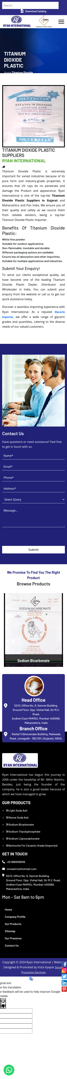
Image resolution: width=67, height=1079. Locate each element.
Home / (7, 74)
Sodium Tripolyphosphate (23, 831)
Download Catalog (33, 11)
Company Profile (15, 916)
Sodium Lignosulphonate (22, 838)
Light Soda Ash (16, 810)
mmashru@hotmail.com (19, 868)
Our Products (13, 923)
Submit (33, 549)
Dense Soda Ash (17, 817)
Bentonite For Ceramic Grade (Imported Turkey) (31, 847)
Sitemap (10, 931)
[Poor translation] (3, 1003)
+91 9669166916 (13, 861)
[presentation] (29, 539)
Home (8, 909)
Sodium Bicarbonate (20, 824)
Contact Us (12, 945)
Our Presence (13, 938)
